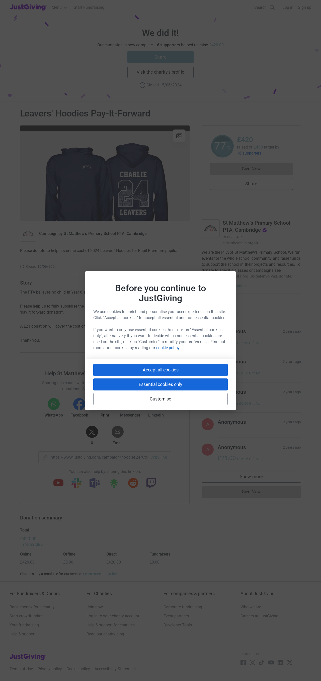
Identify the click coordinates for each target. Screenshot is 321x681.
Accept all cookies (161, 369)
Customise (161, 398)
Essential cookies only (160, 384)
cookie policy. (168, 347)
